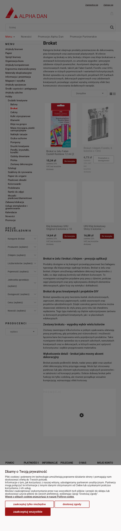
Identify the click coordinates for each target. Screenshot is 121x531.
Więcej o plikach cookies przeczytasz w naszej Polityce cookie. (39, 496)
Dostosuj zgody (72, 504)
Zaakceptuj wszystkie (27, 511)
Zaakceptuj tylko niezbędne (29, 504)
